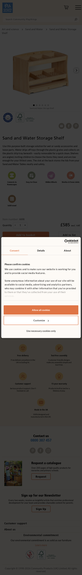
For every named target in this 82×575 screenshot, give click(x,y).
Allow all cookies (41, 309)
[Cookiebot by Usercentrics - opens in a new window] (64, 242)
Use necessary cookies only (41, 330)
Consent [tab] (14, 250)
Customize (41, 320)
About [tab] (67, 250)
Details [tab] (41, 250)
